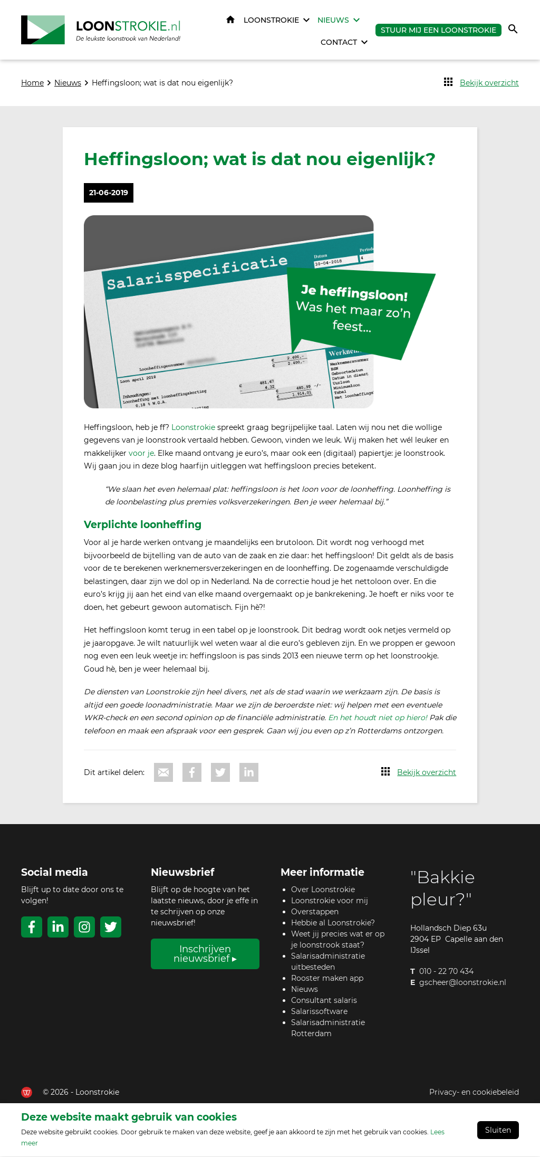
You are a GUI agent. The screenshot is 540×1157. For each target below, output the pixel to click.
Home (230, 20)
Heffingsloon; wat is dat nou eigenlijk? (162, 83)
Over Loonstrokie (323, 890)
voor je (141, 453)
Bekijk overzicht (489, 83)
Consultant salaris (324, 1001)
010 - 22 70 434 (446, 972)
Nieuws (333, 20)
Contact (338, 42)
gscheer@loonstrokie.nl (462, 983)
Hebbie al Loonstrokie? (333, 923)
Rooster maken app (327, 978)
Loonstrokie (270, 20)
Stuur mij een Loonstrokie (438, 30)
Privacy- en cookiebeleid (474, 1092)
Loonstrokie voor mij (329, 901)
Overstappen (315, 912)
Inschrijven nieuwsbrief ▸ (205, 954)
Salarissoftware (319, 1012)
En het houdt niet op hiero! (378, 718)
